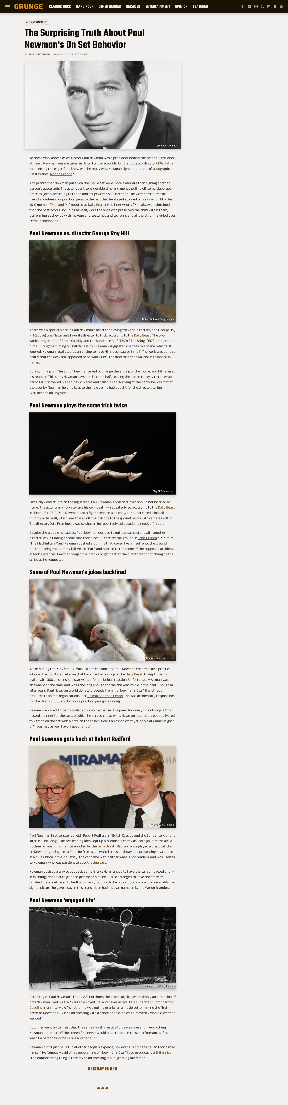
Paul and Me (60, 205)
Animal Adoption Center (105, 696)
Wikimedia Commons (167, 145)
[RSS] (281, 6)
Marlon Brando (61, 174)
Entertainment (157, 6)
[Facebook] (242, 6)
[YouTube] (249, 6)
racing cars (97, 862)
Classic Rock (60, 6)
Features (200, 6)
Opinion (181, 6)
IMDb (159, 163)
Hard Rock (84, 6)
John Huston (147, 538)
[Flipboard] (268, 6)
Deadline (36, 1007)
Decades (133, 6)
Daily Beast (96, 205)
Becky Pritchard (39, 54)
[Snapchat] (275, 6)
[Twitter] (262, 6)
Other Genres (110, 6)
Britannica (163, 1052)
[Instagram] (256, 6)
